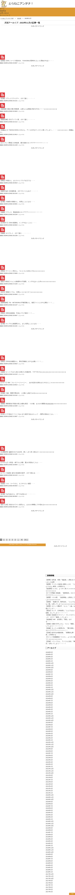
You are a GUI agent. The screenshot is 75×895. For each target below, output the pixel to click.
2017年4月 (49, 891)
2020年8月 (49, 804)
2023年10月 (50, 720)
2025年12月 (50, 663)
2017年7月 (49, 885)
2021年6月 (49, 782)
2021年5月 (49, 784)
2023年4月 (49, 733)
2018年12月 (50, 848)
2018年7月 (49, 858)
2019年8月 (49, 830)
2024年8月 (49, 698)
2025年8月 (49, 672)
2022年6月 (49, 755)
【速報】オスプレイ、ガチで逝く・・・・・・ (15, 233)
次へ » (26, 539)
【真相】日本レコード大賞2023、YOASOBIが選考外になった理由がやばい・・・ (27, 60)
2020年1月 (49, 819)
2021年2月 (49, 790)
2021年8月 (49, 777)
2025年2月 (49, 685)
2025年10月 (50, 667)
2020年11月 (50, 797)
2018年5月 (49, 863)
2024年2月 (49, 711)
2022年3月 (49, 762)
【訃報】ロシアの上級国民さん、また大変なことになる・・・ (20, 323)
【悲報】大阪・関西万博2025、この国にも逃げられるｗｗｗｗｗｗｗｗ (23, 393)
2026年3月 (49, 656)
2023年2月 (49, 738)
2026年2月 (49, 659)
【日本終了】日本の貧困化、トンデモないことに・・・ (18, 222)
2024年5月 (49, 705)
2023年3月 (49, 735)
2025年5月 (49, 678)
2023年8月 (49, 725)
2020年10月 (50, 799)
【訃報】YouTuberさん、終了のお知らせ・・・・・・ (18, 494)
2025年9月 (49, 670)
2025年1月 (49, 687)
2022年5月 (49, 757)
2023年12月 (50, 716)
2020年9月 (49, 801)
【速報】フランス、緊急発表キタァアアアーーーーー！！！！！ (21, 212)
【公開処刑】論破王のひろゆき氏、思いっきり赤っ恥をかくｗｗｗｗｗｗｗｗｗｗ (27, 452)
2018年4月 (49, 865)
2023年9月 (49, 722)
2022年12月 (50, 742)
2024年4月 (49, 707)
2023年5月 (49, 731)
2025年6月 (49, 676)
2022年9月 (49, 749)
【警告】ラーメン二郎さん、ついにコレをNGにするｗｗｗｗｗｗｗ (22, 271)
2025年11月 (50, 665)
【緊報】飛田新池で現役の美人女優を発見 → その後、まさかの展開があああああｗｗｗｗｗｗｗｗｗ (33, 403)
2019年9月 (49, 828)
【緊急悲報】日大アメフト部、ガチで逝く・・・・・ (17, 119)
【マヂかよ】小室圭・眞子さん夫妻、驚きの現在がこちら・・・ (21, 462)
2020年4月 (49, 812)
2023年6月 (49, 729)
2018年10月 (50, 852)
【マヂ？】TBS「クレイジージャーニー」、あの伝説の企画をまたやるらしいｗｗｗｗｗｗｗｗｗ (32, 382)
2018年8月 (49, 856)
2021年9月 (49, 775)
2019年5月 (49, 837)
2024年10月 (50, 694)
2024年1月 (49, 714)
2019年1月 (49, 845)
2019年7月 (49, 832)
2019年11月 (50, 823)
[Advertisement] (14, 39)
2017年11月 (50, 876)
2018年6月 (49, 861)
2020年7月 (49, 806)
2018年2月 (49, 870)
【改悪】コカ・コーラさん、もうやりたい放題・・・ (17, 483)
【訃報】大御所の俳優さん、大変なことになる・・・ (17, 201)
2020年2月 (49, 817)
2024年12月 (50, 689)
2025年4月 (49, 681)
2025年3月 (49, 683)
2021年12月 (50, 768)
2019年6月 (49, 834)
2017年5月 (49, 889)
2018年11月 (50, 850)
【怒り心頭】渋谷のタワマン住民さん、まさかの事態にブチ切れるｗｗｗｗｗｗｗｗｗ (28, 504)
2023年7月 (49, 727)
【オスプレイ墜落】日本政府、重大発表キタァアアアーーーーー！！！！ (24, 143)
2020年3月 (49, 815)
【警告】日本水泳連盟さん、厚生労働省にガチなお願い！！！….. (21, 361)
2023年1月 (49, 740)
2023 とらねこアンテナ (21, 544)
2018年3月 (49, 867)
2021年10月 (50, 773)
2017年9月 (49, 880)
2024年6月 (49, 703)
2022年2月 (49, 764)
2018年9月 (49, 854)
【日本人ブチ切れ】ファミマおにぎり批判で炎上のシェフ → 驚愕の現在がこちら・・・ (29, 414)
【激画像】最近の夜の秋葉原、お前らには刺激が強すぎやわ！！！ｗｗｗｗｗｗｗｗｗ (28, 109)
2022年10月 (50, 747)
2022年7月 (49, 753)
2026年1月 (49, 661)
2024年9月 (49, 696)
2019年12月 (50, 821)
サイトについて (5, 15)
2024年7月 (49, 700)
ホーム (2, 8)
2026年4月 (49, 654)
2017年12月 (50, 874)
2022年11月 (50, 744)
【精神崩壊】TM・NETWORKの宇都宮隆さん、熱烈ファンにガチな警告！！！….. (27, 302)
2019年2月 (49, 843)
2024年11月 (50, 692)
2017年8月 (49, 883)
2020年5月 (49, 810)
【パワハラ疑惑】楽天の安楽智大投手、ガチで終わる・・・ (20, 473)
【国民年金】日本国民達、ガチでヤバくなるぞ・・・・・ (19, 191)
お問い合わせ (4, 13)
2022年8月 (49, 751)
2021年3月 (49, 788)
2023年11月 (50, 718)
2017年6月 (49, 887)
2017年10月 (50, 878)
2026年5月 (49, 652)
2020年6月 (49, 808)
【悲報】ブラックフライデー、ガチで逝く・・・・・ (17, 98)
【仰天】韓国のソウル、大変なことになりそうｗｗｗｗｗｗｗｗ (21, 292)
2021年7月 (49, 779)
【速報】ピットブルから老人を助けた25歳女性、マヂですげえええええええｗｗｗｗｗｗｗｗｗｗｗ (33, 372)
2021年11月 (50, 771)
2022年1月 (49, 766)
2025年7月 (49, 674)
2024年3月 (49, 709)
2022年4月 (49, 760)
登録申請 (3, 11)
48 (21, 539)
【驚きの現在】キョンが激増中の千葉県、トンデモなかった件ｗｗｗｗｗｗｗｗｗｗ (28, 281)
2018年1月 (49, 872)
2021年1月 (49, 793)
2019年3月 (49, 841)
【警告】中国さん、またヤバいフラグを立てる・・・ (17, 180)
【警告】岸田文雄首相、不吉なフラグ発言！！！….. (17, 313)
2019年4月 (49, 839)
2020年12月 (50, 795)
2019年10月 (50, 826)
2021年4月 (49, 786)
